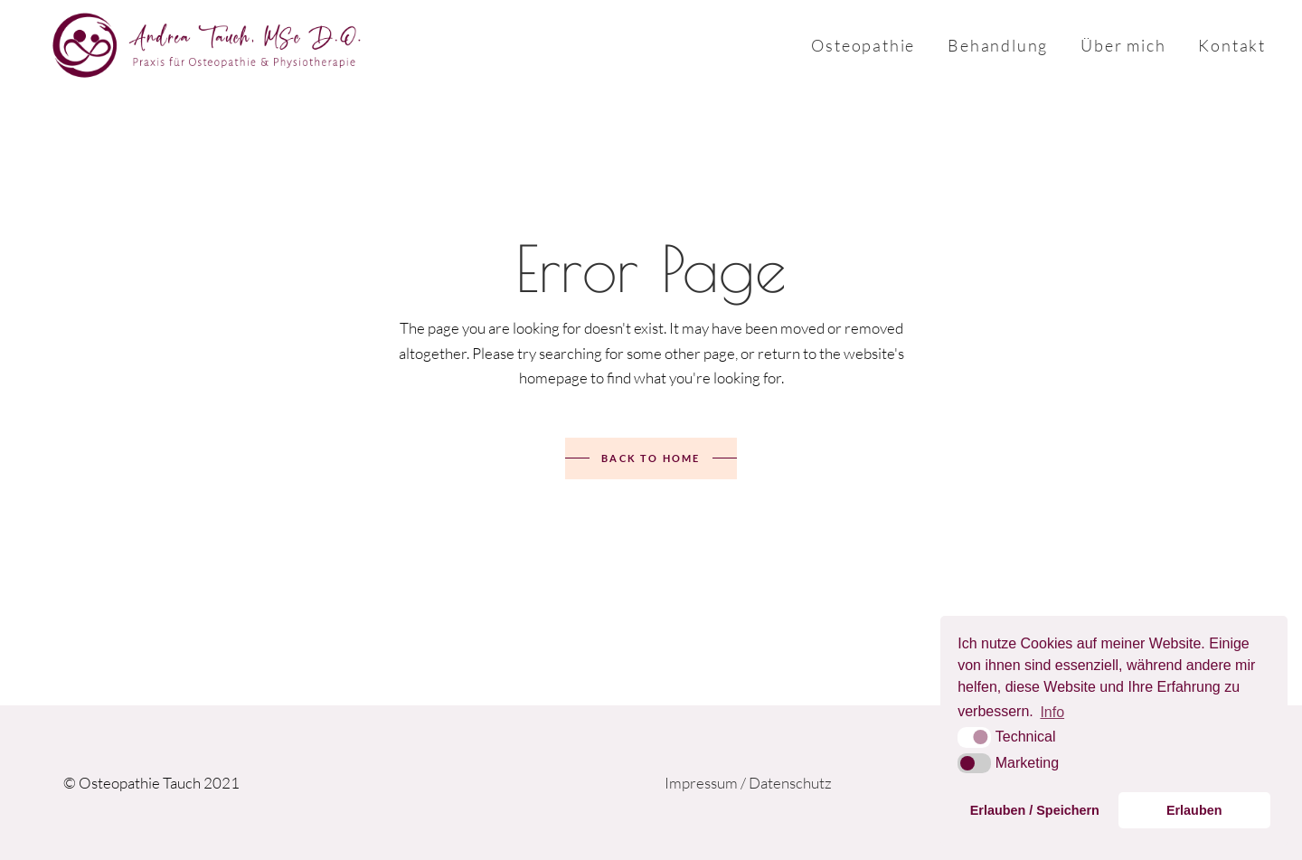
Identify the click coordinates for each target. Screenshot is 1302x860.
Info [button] (1052, 712)
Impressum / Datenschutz (748, 782)
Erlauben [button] (1194, 810)
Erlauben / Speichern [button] (1034, 810)
